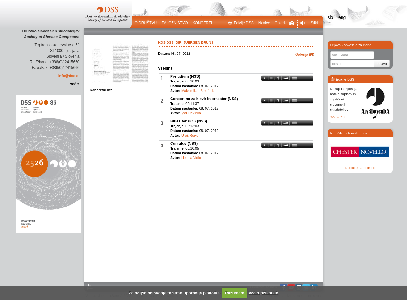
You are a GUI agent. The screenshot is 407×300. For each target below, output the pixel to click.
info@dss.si (69, 76)
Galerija (284, 22)
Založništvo (174, 23)
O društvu (146, 23)
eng (342, 17)
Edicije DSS (240, 22)
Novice (264, 23)
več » (74, 84)
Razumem (234, 293)
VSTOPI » (338, 117)
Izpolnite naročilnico (360, 168)
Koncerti (202, 23)
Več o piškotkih (264, 293)
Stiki (314, 23)
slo (330, 17)
